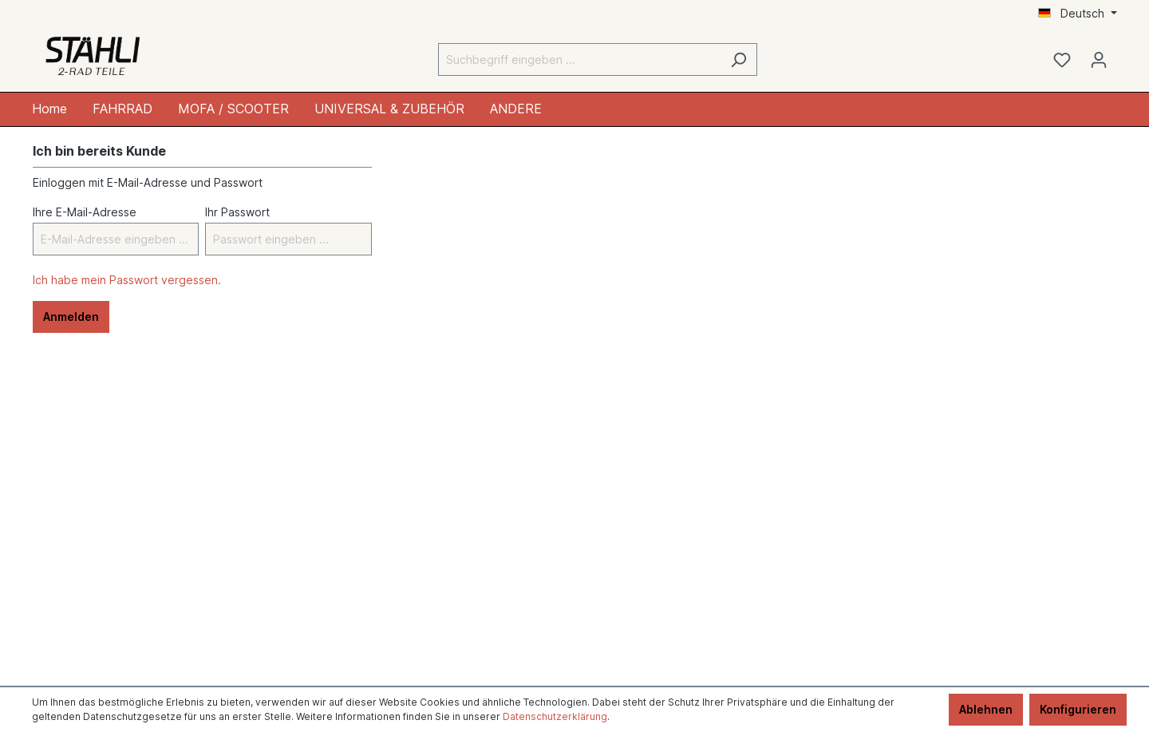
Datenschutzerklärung (555, 716)
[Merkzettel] (1062, 60)
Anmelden (71, 316)
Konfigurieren (1078, 709)
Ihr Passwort (237, 212)
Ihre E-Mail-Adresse (84, 212)
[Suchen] (738, 59)
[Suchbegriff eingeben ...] (579, 59)
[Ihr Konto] (1098, 60)
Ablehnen (986, 709)
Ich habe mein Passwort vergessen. (127, 280)
